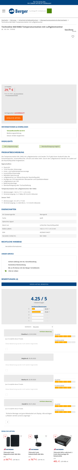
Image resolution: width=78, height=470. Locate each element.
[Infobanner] (39, 2)
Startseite (5, 20)
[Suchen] (49, 10)
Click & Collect (13, 271)
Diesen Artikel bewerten (39, 284)
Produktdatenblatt (12, 95)
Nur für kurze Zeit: (39, 1)
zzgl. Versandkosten (18, 93)
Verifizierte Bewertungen (39, 306)
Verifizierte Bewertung (46, 331)
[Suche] (37, 10)
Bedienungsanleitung (14, 133)
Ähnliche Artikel (14, 118)
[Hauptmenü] (4, 11)
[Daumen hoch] (7, 349)
